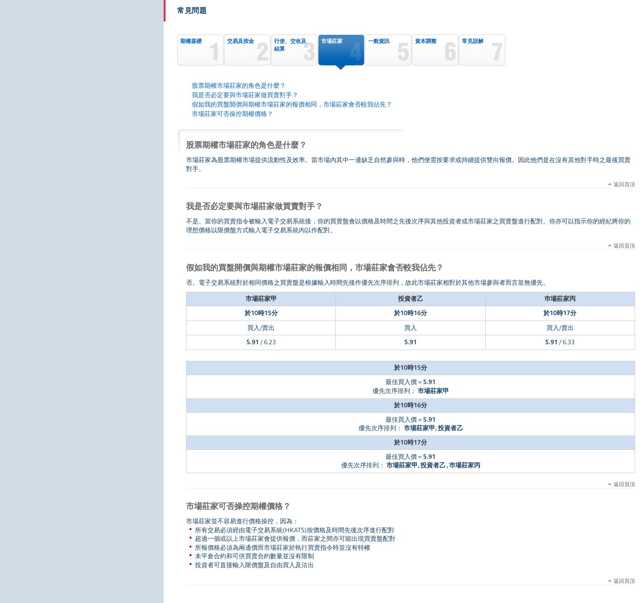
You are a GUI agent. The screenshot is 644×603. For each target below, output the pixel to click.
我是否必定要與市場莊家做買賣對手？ (245, 95)
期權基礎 (191, 41)
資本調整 (425, 41)
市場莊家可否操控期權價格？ (232, 114)
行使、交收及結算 (290, 45)
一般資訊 (379, 41)
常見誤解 (472, 41)
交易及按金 (240, 41)
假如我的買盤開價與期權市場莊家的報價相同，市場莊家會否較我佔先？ (292, 104)
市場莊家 (332, 41)
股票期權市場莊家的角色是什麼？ (239, 86)
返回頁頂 (624, 183)
